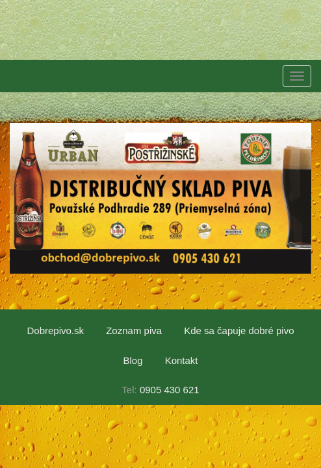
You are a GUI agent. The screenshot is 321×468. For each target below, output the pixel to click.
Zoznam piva (134, 330)
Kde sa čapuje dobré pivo (239, 330)
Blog (132, 360)
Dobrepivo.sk (55, 330)
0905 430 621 (169, 389)
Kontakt (181, 360)
